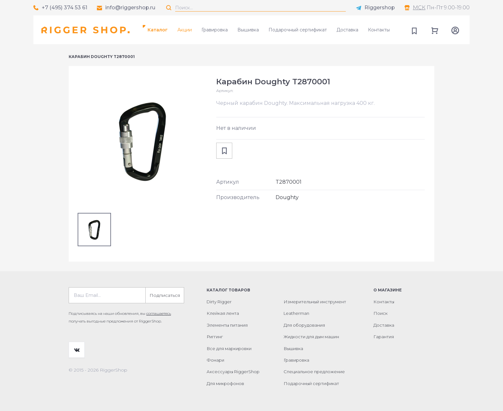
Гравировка (214, 30)
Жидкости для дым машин (311, 336)
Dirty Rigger (219, 301)
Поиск (380, 313)
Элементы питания (227, 325)
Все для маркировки (229, 348)
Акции (184, 30)
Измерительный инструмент (315, 301)
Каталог (158, 30)
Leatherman (296, 313)
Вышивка (248, 30)
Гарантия (383, 336)
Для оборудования (304, 325)
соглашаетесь (158, 313)
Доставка (347, 30)
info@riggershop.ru (130, 7)
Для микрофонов (225, 383)
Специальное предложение (314, 371)
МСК (419, 7)
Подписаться (164, 295)
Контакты (379, 30)
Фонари (215, 360)
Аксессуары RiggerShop (233, 371)
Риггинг (215, 336)
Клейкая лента (223, 313)
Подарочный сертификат (298, 30)
